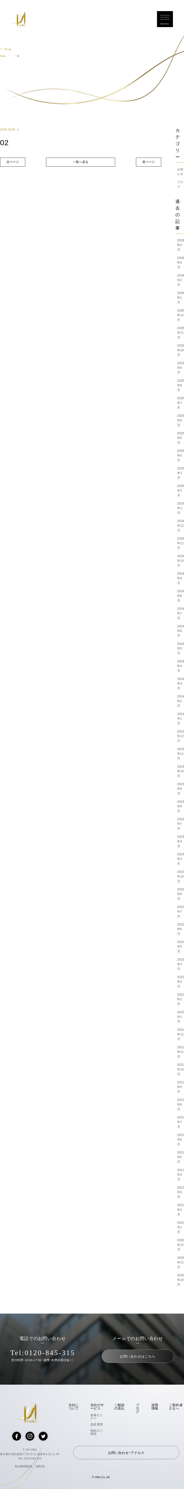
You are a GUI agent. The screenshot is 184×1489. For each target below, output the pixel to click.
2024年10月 (180, 560)
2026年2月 (180, 280)
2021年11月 (180, 1051)
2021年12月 (180, 1034)
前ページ (148, 162)
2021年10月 (180, 1069)
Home (3, 56)
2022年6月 (180, 929)
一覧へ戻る (80, 162)
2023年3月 (180, 858)
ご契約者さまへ (176, 1406)
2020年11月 (180, 1262)
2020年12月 (180, 1244)
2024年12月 (180, 525)
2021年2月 (180, 1209)
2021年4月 (180, 1174)
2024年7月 (180, 613)
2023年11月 (180, 753)
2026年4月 (180, 244)
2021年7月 (180, 1122)
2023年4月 (180, 841)
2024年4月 (180, 665)
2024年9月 (180, 578)
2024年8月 (180, 595)
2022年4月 (180, 964)
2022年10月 (180, 876)
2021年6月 (180, 1139)
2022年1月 (180, 1016)
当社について (73, 1406)
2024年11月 (180, 543)
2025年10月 (180, 350)
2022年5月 (180, 946)
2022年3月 (180, 981)
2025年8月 (180, 385)
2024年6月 (180, 630)
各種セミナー (96, 1417)
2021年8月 (180, 1104)
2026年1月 (180, 297)
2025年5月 (180, 437)
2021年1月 (180, 1227)
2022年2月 (180, 999)
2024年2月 (180, 701)
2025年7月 (180, 402)
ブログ (137, 1408)
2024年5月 (180, 648)
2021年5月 (180, 1157)
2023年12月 (180, 736)
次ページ (12, 162)
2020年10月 (180, 1279)
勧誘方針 (40, 1466)
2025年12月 (180, 315)
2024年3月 (180, 683)
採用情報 (154, 1406)
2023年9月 (180, 788)
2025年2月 (180, 490)
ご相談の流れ (119, 1406)
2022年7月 (180, 911)
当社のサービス (97, 1406)
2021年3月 (180, 1192)
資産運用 (96, 1424)
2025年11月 (180, 332)
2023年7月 (180, 823)
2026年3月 (180, 262)
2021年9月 (180, 1086)
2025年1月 (180, 508)
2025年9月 (180, 367)
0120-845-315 (50, 1353)
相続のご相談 (96, 1432)
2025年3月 (180, 473)
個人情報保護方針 (24, 1466)
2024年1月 (180, 718)
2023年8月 (180, 806)
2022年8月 (180, 893)
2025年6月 (180, 420)
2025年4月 (180, 455)
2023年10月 (180, 771)
